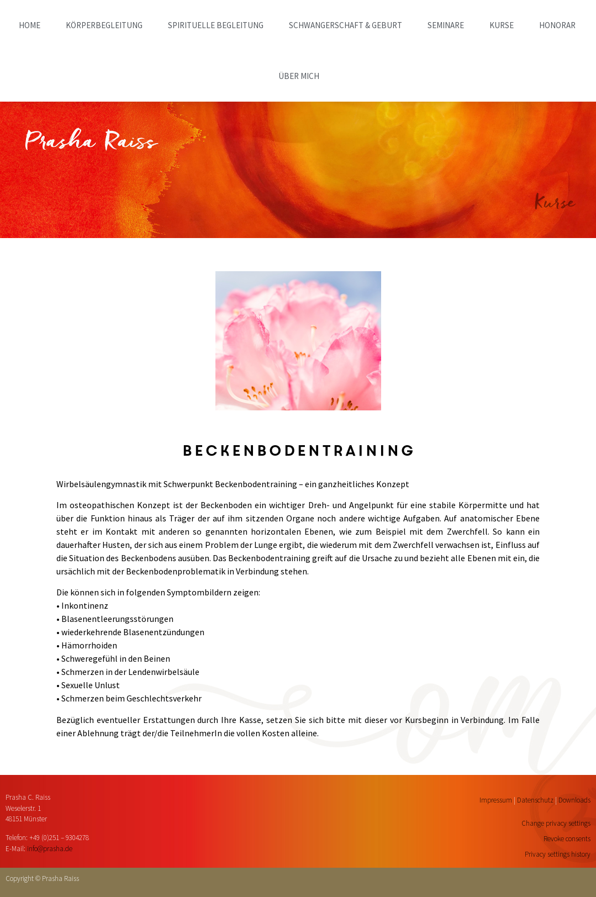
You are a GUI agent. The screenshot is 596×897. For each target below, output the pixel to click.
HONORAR (557, 25)
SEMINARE (446, 25)
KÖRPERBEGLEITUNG (104, 25)
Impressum (495, 800)
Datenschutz (535, 800)
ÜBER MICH (298, 76)
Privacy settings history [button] (557, 854)
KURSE (501, 25)
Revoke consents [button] (567, 838)
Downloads (574, 800)
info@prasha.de (49, 848)
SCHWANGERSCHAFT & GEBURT (345, 25)
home (29, 25)
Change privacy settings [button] (555, 823)
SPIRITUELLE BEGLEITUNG (215, 25)
